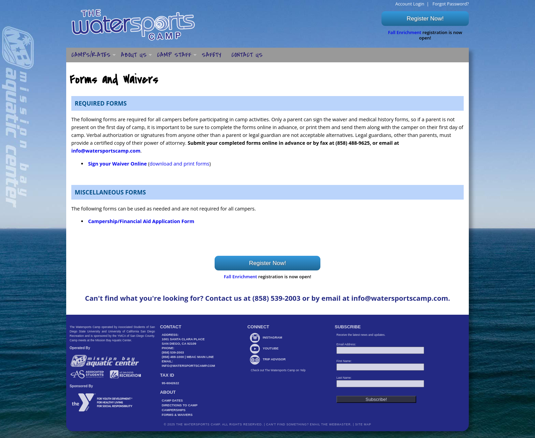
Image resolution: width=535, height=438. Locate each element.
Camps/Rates (91, 55)
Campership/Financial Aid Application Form (141, 221)
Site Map (362, 424)
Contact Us (247, 55)
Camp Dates (172, 400)
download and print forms (179, 163)
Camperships (174, 410)
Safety (211, 55)
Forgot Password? (450, 4)
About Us (134, 55)
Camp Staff (174, 55)
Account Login (409, 4)
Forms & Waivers (177, 415)
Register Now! (425, 18)
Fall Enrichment (404, 32)
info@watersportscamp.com (106, 150)
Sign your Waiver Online (117, 163)
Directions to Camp (180, 405)
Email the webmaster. (331, 424)
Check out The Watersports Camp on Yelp (278, 370)
